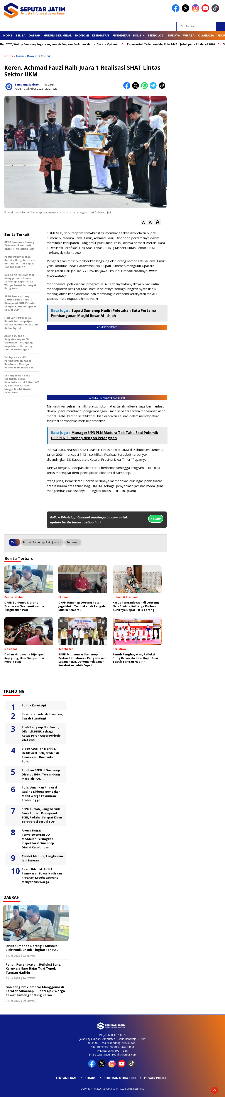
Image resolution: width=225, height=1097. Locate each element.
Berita (20, 35)
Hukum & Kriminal (58, 35)
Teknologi (156, 35)
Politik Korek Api (34, 705)
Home (7, 35)
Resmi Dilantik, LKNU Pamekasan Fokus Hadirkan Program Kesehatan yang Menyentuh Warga (42, 875)
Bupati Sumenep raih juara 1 (42, 542)
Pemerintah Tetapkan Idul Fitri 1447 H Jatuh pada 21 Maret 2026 (173, 44)
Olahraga (206, 35)
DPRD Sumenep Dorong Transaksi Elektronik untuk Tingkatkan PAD (32, 948)
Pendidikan (121, 35)
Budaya (174, 35)
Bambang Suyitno (27, 84)
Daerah (34, 35)
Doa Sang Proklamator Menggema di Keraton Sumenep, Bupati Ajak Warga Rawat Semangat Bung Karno (35, 991)
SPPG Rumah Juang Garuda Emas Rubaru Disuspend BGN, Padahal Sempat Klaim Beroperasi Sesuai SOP (42, 815)
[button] (143, 222)
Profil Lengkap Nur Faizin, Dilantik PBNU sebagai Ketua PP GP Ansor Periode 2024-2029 (41, 733)
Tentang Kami (66, 1078)
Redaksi (90, 1078)
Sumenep (72, 542)
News (20, 56)
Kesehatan (100, 35)
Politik (138, 35)
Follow (156, 518)
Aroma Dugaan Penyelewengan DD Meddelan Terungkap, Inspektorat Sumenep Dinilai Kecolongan (38, 838)
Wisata (189, 35)
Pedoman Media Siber (120, 1078)
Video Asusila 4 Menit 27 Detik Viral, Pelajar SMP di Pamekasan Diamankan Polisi (40, 755)
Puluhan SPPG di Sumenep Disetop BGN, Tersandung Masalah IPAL (41, 774)
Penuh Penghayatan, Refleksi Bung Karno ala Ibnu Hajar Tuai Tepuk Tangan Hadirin (33, 968)
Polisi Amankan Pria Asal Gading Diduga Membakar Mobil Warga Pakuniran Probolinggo (41, 793)
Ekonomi (82, 35)
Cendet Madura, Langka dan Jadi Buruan (42, 858)
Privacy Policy (155, 1078)
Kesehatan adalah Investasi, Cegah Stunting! (42, 716)
